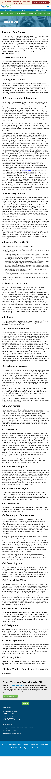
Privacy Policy (26, 170)
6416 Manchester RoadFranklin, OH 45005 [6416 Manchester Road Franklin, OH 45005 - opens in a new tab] (10, 734)
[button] (48, 7)
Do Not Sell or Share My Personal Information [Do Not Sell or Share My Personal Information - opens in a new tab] (25, 770)
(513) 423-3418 (8, 740)
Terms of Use (34, 767)
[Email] (23, 726)
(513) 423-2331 (8, 10)
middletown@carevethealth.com (14, 742)
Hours (24, 10)
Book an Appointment (40, 2)
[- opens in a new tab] (25, 726)
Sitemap (25, 767)
